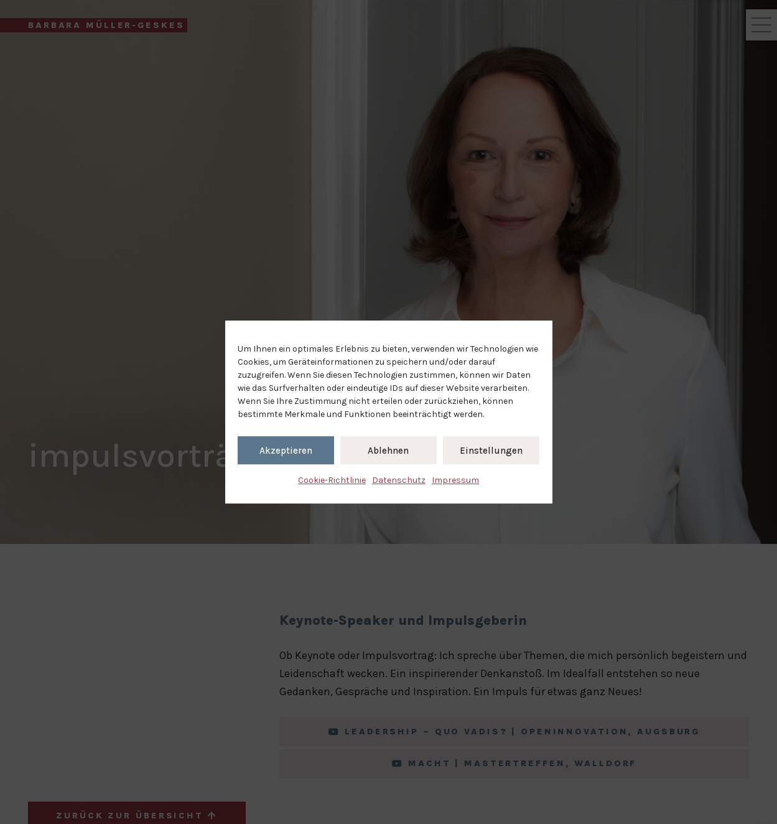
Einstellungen (491, 450)
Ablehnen (388, 450)
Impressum (455, 480)
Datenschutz (399, 480)
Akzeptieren (285, 450)
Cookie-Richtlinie (332, 480)
